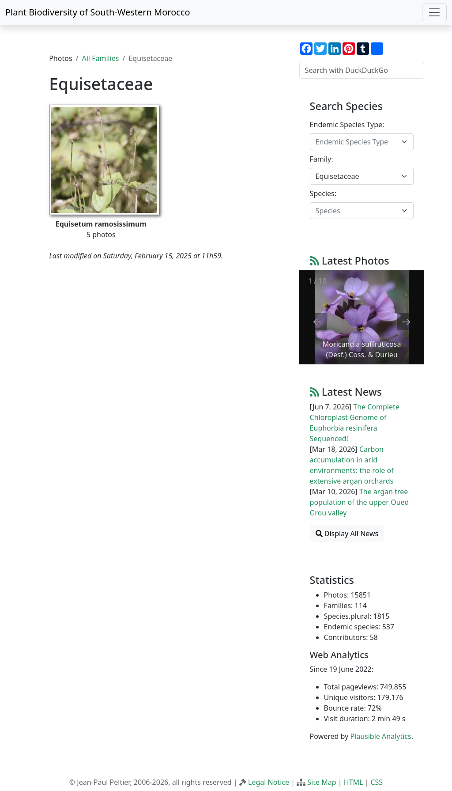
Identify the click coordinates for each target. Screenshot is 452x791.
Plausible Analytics (380, 736)
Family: (321, 159)
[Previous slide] (317, 321)
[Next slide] (406, 321)
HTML (353, 782)
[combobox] (362, 141)
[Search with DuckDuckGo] (361, 70)
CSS (376, 782)
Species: (323, 193)
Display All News (347, 533)
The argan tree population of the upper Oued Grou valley (359, 502)
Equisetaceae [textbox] (337, 176)
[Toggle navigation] (434, 12)
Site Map (321, 782)
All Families (100, 58)
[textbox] (356, 141)
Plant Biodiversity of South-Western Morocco (97, 12)
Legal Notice (268, 782)
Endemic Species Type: (347, 124)
